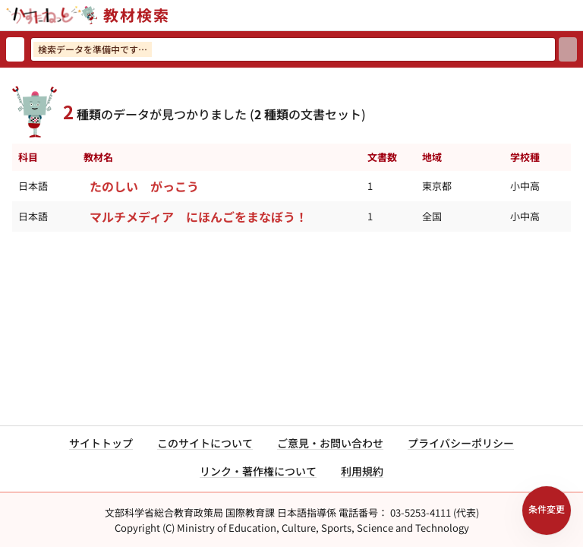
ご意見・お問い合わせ (330, 443)
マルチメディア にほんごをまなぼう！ (198, 216)
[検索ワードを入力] (293, 49)
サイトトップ (101, 443)
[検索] (568, 49)
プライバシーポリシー (461, 443)
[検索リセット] (15, 49)
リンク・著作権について (258, 471)
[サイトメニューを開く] (577, 15)
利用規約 (362, 471)
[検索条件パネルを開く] (546, 510)
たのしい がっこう (144, 186)
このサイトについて (205, 443)
